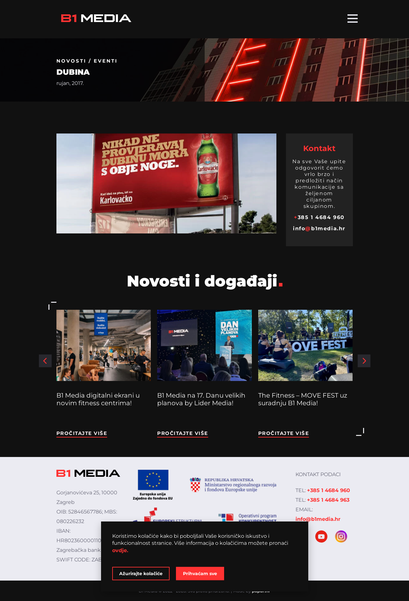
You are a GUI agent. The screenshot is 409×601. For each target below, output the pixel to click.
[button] (45, 360)
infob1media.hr (319, 228)
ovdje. (120, 550)
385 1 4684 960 (319, 217)
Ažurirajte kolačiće (141, 573)
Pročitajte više (81, 433)
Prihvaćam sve (200, 573)
